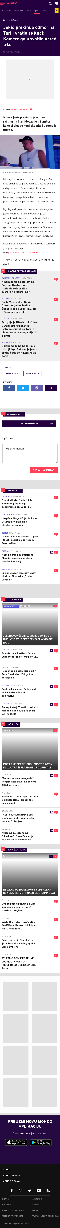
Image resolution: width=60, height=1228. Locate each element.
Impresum (6, 1205)
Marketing (37, 1199)
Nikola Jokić (13, 373)
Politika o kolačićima (13, 1210)
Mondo (7, 1170)
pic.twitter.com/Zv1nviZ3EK (23, 252)
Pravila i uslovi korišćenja (45, 1216)
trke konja (32, 373)
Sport (5, 20)
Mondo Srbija (11, 1175)
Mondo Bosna (11, 1181)
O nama (5, 1199)
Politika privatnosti (12, 1216)
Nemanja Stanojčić (19, 110)
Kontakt (36, 1205)
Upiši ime (7, 438)
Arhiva (35, 1210)
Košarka (14, 20)
